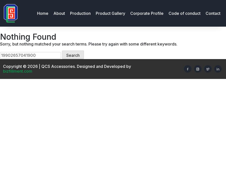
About (59, 13)
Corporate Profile (147, 13)
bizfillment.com (17, 71)
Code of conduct (185, 13)
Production (80, 13)
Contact (213, 13)
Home (42, 13)
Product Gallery (110, 13)
